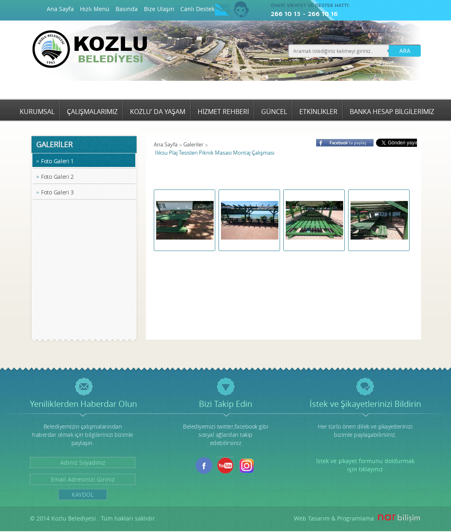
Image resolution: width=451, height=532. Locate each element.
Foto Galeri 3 (57, 192)
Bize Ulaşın (159, 9)
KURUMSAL (37, 111)
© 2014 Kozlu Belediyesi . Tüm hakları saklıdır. (93, 518)
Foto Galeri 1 (57, 161)
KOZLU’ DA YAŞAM (157, 111)
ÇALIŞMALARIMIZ (92, 111)
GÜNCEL (274, 111)
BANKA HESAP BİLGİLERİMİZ (392, 111)
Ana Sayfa (60, 9)
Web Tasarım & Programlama (334, 518)
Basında (127, 9)
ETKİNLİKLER (318, 111)
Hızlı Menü (94, 9)
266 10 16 (322, 13)
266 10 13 (286, 13)
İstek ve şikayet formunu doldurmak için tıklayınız (365, 465)
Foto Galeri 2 (57, 176)
